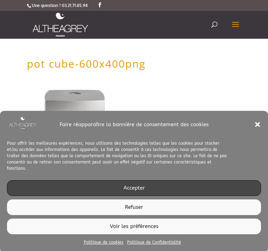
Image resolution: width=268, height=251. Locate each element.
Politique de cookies (104, 243)
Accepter (134, 190)
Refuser (134, 209)
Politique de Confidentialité (154, 243)
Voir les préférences (134, 228)
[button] (257, 126)
